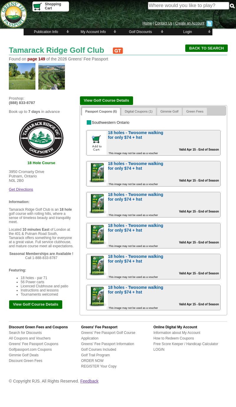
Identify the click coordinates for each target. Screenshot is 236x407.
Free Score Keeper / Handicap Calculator (185, 344)
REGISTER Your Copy (99, 366)
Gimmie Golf (169, 111)
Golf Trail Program (95, 355)
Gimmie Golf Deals (24, 355)
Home (147, 23)
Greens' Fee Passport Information (107, 344)
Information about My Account (176, 333)
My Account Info (93, 32)
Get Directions (21, 189)
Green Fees (194, 111)
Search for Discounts (25, 333)
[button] (206, 48)
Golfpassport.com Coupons (30, 349)
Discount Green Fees (25, 361)
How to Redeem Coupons (173, 338)
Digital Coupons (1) (139, 111)
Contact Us (163, 23)
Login (187, 32)
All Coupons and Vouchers (29, 338)
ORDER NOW (92, 361)
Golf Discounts (140, 32)
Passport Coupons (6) (101, 111)
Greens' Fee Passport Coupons (33, 344)
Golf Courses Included (98, 349)
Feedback (89, 381)
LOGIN (158, 349)
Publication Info (46, 32)
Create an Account (189, 23)
